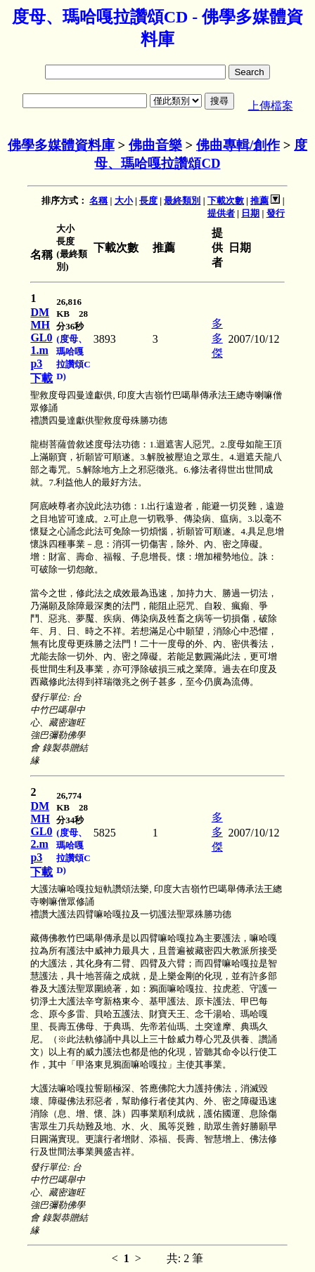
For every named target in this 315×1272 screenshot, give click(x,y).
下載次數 (225, 200)
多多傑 (217, 338)
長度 (148, 200)
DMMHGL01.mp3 (41, 337)
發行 (275, 213)
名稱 (98, 200)
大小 (124, 200)
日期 (250, 213)
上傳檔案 (270, 106)
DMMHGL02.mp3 (41, 831)
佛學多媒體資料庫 (61, 145)
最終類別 (182, 200)
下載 (41, 378)
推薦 (259, 200)
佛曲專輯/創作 (238, 145)
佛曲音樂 (155, 145)
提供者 (221, 213)
